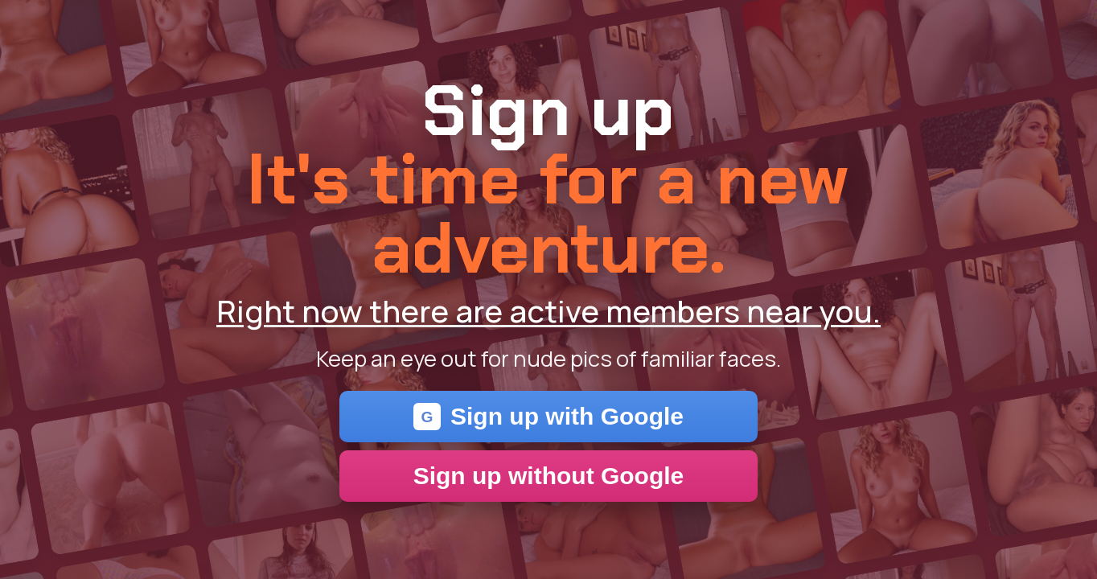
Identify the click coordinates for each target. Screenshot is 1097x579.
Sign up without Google (548, 475)
